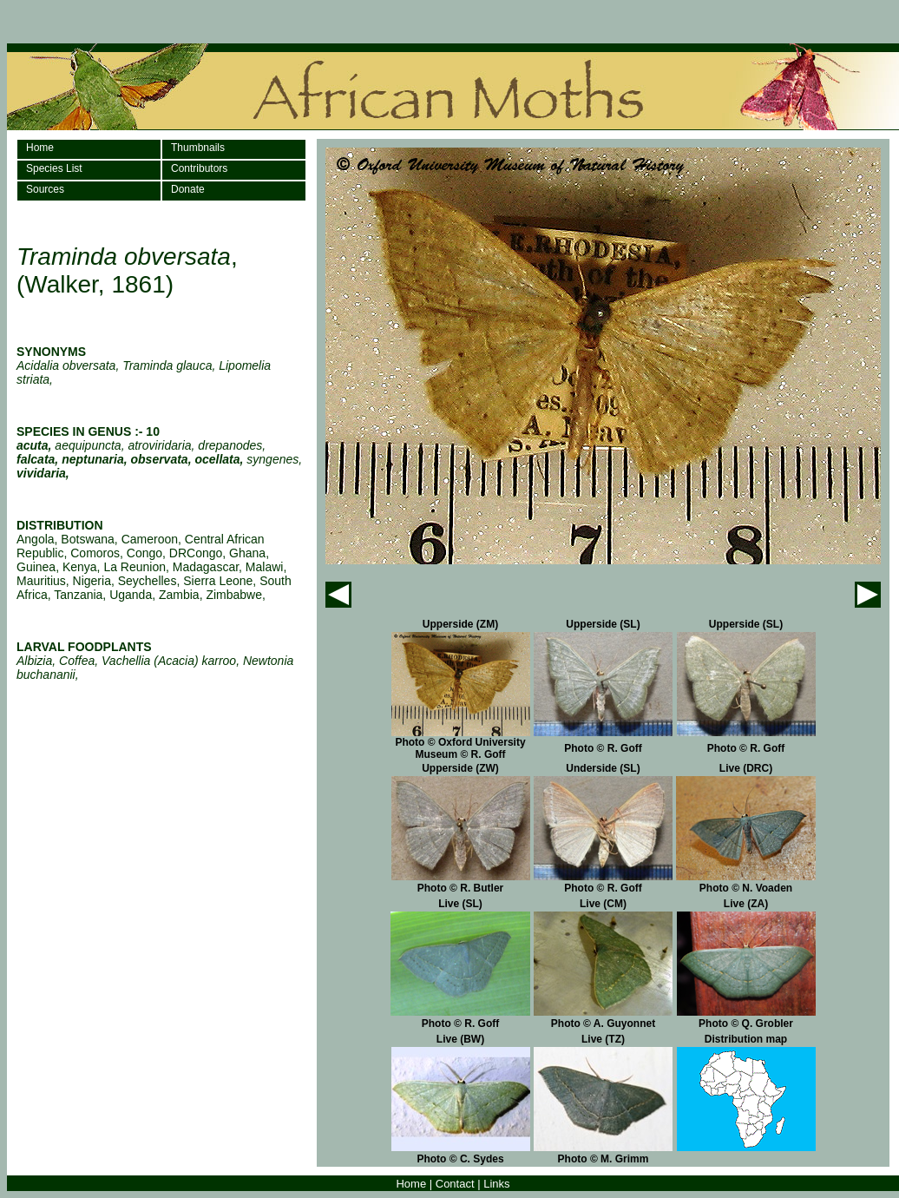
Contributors (199, 168)
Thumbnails (198, 148)
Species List (54, 168)
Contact (455, 1183)
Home (40, 148)
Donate (188, 189)
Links (496, 1183)
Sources (45, 189)
